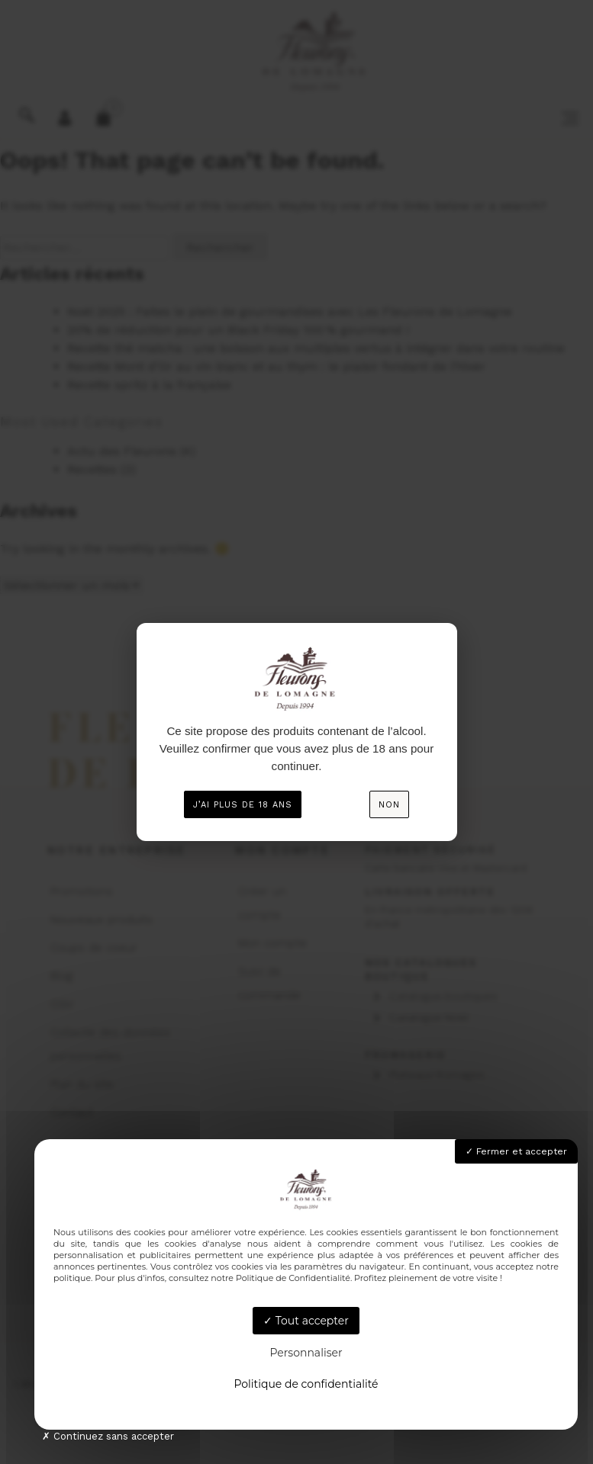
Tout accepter (306, 1321)
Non (389, 805)
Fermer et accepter (516, 1151)
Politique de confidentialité (306, 1384)
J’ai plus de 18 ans (242, 805)
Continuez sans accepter (108, 1436)
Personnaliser (305, 1353)
